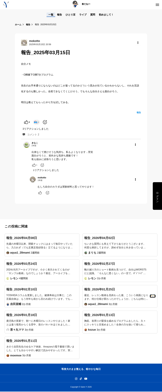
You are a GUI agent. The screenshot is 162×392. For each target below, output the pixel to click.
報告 (59, 14)
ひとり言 (70, 14)
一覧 (50, 14)
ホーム (18, 24)
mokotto (42, 178)
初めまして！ (106, 14)
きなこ (35, 143)
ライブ (83, 14)
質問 (92, 14)
